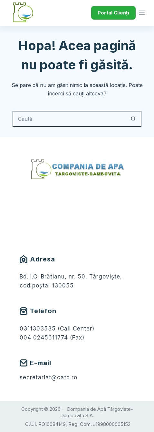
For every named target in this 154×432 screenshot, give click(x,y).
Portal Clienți (113, 13)
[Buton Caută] (133, 119)
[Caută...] (69, 119)
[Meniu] (142, 13)
